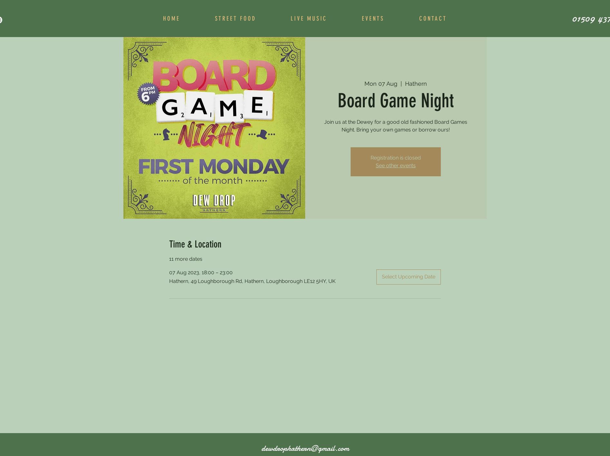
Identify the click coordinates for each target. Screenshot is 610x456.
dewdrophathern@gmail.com (305, 448)
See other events (396, 165)
